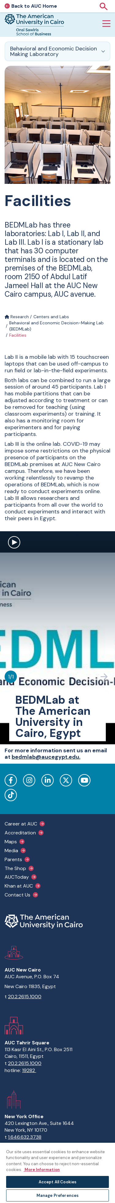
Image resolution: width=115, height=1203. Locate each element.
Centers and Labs (51, 316)
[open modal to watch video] (14, 543)
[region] (57, 1172)
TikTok (11, 795)
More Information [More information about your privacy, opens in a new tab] (42, 1169)
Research (17, 316)
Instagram (29, 780)
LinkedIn (47, 780)
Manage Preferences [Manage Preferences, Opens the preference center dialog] (57, 1195)
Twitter (66, 780)
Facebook (11, 780)
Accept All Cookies (57, 1182)
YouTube (84, 780)
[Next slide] (104, 677)
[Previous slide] (89, 677)
